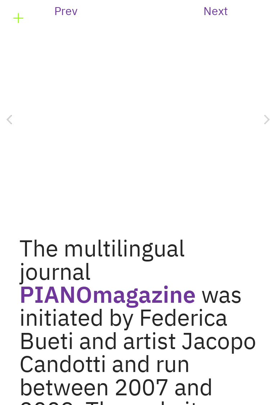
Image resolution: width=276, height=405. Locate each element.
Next (215, 12)
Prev (66, 12)
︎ (18, 18)
